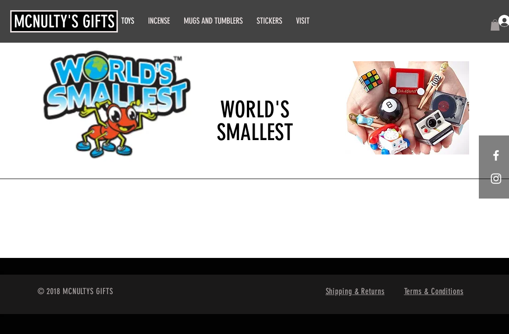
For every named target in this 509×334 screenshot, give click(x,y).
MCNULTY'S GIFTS (64, 21)
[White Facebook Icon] (496, 155)
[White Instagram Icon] (496, 179)
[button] (495, 25)
